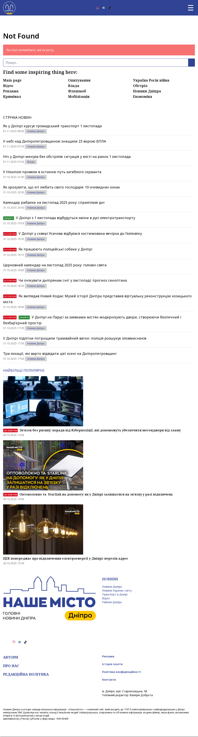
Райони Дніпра (112, 602)
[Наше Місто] (9, 8)
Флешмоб (77, 91)
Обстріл (140, 85)
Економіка (142, 96)
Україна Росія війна (151, 80)
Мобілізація (79, 96)
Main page (12, 80)
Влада (73, 85)
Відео (8, 85)
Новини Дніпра (147, 91)
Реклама (11, 91)
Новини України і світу (117, 590)
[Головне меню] (190, 7)
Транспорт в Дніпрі (114, 594)
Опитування (79, 80)
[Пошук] (95, 62)
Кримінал (12, 96)
